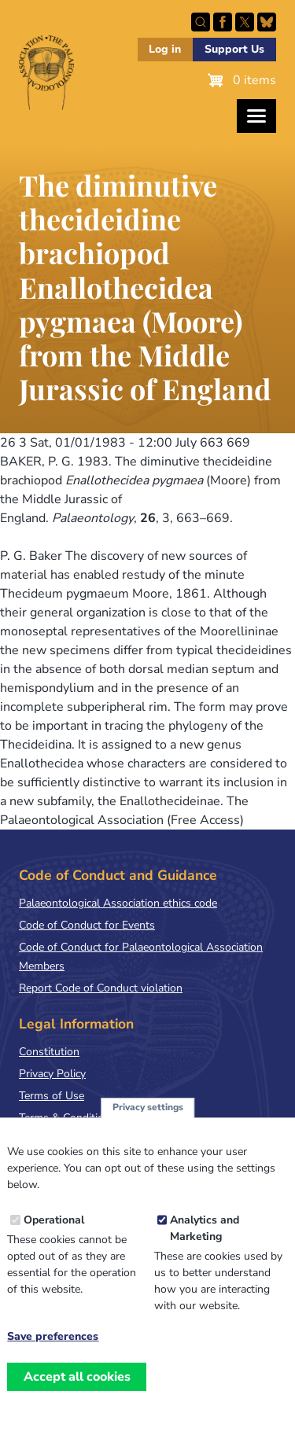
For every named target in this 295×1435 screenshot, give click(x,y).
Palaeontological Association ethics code (118, 903)
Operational (54, 1238)
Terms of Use (51, 1095)
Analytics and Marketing (204, 1247)
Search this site (200, 22)
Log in (165, 49)
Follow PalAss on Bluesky (266, 22)
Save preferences (52, 1356)
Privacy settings (147, 1126)
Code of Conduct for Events (87, 925)
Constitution (49, 1051)
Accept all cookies (77, 1395)
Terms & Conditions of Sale (86, 1117)
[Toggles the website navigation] (256, 116)
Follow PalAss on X (244, 22)
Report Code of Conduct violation (101, 988)
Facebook (222, 22)
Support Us (234, 49)
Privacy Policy (52, 1073)
